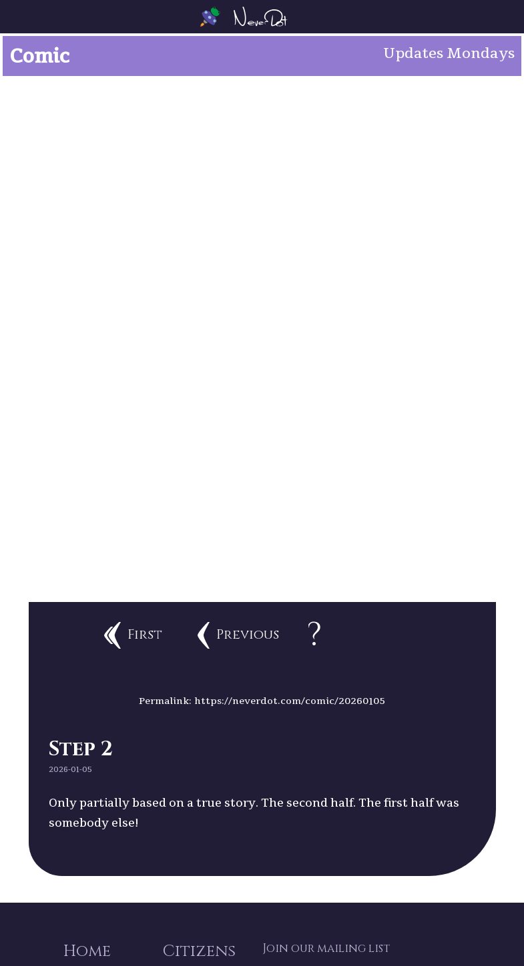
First (133, 635)
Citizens (199, 951)
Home (87, 951)
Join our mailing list (326, 948)
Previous (238, 635)
